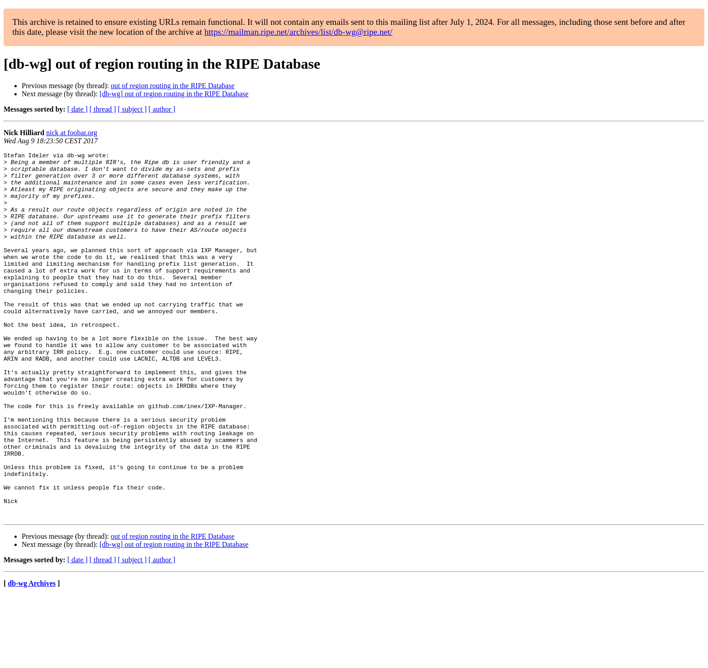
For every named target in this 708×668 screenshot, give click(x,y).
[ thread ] (102, 109)
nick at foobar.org (71, 132)
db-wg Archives (32, 656)
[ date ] (77, 109)
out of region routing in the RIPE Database (172, 85)
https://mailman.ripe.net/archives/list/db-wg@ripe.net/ (298, 32)
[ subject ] (132, 109)
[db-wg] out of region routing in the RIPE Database (173, 94)
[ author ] (162, 109)
